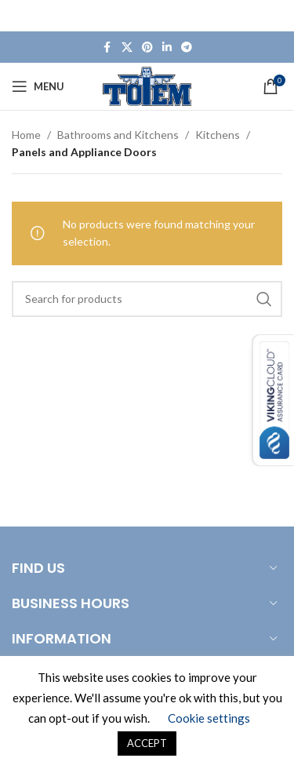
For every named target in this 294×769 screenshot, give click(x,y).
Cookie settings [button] (209, 718)
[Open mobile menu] (38, 86)
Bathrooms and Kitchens (118, 134)
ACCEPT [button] (147, 743)
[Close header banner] (274, 15)
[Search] (147, 299)
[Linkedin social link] (167, 47)
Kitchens (217, 134)
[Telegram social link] (186, 47)
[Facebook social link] (107, 47)
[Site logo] (147, 85)
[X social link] (127, 47)
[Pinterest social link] (147, 47)
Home (26, 134)
